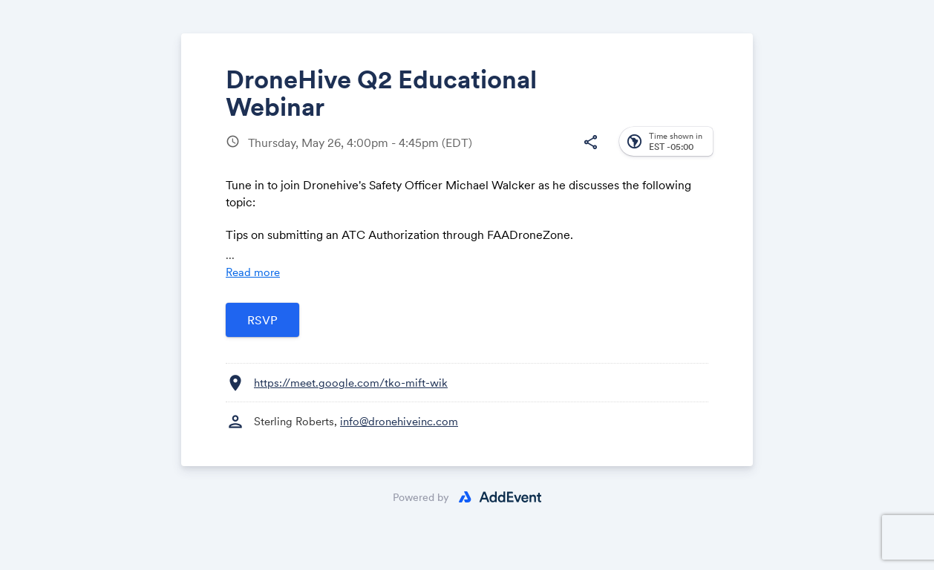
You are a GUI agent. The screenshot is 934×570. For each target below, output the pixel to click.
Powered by (421, 497)
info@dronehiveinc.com (399, 421)
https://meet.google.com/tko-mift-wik (351, 383)
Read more (253, 272)
